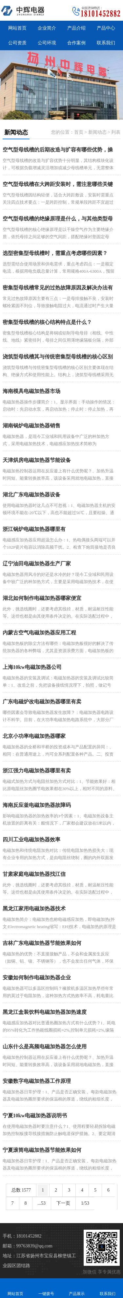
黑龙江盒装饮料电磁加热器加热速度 (45, 1012)
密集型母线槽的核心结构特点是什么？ (47, 322)
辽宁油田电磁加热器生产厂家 (37, 563)
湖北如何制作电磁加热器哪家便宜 (42, 598)
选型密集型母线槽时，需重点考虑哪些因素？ (55, 253)
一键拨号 (46, 1288)
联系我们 (106, 42)
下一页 (63, 1203)
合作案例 (76, 42)
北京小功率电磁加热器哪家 (34, 736)
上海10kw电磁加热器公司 (32, 667)
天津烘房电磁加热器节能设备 (37, 460)
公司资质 (17, 42)
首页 (78, 132)
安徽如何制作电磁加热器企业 (37, 977)
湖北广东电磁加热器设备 (31, 494)
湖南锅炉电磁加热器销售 (31, 425)
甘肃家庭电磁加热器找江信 (34, 874)
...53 (42, 1203)
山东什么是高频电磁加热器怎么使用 (45, 1046)
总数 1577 (21, 1190)
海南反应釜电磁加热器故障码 (37, 805)
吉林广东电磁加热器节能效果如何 (42, 943)
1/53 (85, 1203)
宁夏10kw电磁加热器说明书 (35, 1115)
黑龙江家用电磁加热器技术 (34, 908)
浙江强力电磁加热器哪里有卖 (37, 770)
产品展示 (77, 1288)
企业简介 (47, 28)
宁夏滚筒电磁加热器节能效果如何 (42, 1150)
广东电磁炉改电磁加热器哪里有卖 (42, 701)
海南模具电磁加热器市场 (31, 391)
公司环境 (47, 42)
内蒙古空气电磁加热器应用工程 (39, 632)
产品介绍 (76, 28)
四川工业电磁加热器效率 (31, 839)
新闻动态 (97, 132)
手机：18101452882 (22, 1236)
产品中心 (106, 28)
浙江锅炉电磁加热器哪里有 (34, 529)
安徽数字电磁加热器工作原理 (37, 1081)
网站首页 (17, 28)
